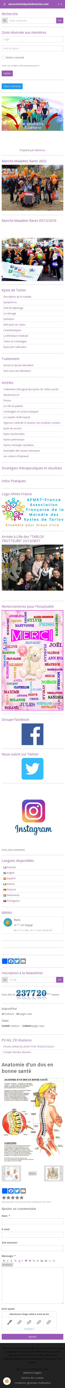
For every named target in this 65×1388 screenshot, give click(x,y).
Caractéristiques (12, 330)
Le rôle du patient (13, 406)
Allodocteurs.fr (11, 394)
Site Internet (9, 1242)
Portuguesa (11, 900)
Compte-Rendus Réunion (17, 1052)
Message (7, 1256)
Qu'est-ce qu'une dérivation (18, 365)
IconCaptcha (28, 1329)
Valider (7, 73)
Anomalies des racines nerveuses (21, 450)
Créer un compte (10, 65)
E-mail (5, 1229)
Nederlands (11, 895)
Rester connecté (13, 57)
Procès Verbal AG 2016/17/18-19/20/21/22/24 (28, 1046)
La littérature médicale (15, 335)
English (8, 872)
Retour (32, 1173)
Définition (8, 319)
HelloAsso (39, 150)
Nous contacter (12, 86)
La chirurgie (9, 313)
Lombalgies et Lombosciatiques (21, 411)
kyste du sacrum (12, 428)
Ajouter (32, 1336)
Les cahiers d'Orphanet (16, 456)
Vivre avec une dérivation (17, 370)
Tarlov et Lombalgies (15, 341)
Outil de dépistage (13, 307)
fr (59, 4)
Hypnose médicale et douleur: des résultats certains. (32, 422)
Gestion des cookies (32, 1377)
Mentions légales (32, 1372)
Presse (7, 400)
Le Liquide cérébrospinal (16, 417)
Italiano (9, 884)
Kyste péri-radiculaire (14, 347)
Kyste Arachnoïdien (14, 433)
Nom (4, 1215)
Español (9, 878)
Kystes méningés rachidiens (18, 445)
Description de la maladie (17, 296)
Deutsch (9, 889)
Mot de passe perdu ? (29, 65)
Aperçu (7, 1264)
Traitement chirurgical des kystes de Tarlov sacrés (31, 389)
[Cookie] (7, 1381)
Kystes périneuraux (13, 439)
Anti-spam (8, 1308)
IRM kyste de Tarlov (14, 324)
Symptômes (10, 302)
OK (59, 20)
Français (9, 867)
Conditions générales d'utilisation (32, 1382)
